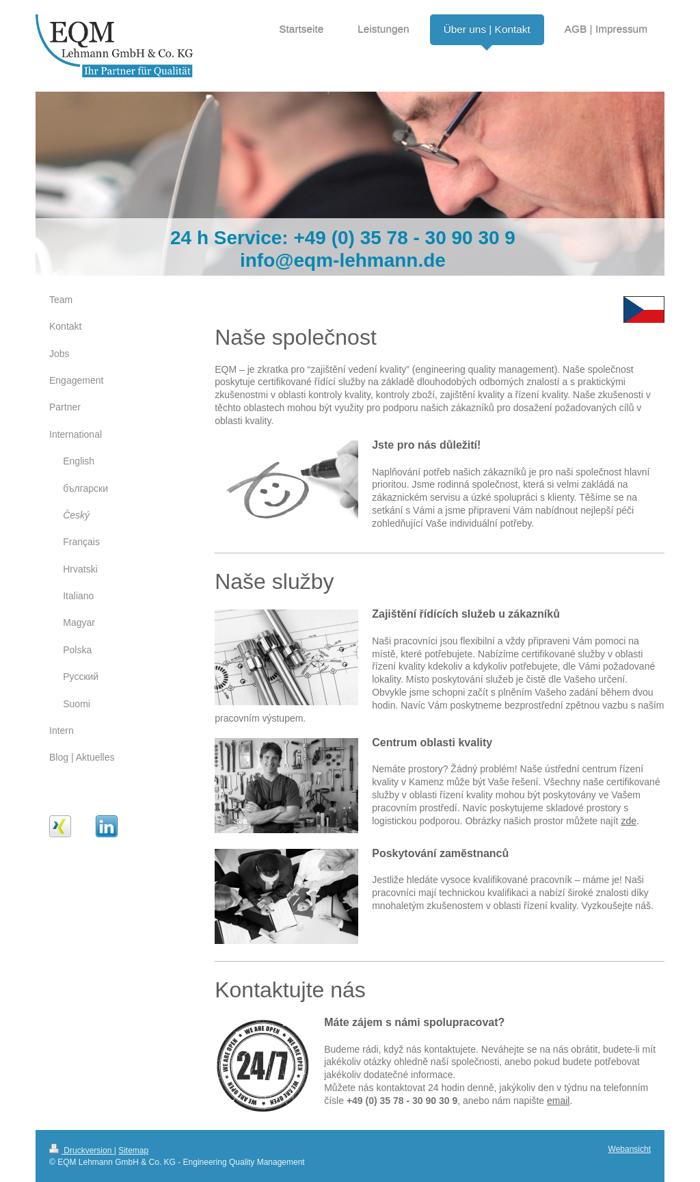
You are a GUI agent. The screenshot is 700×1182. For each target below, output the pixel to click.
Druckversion (81, 1150)
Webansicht (629, 1149)
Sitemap (133, 1150)
